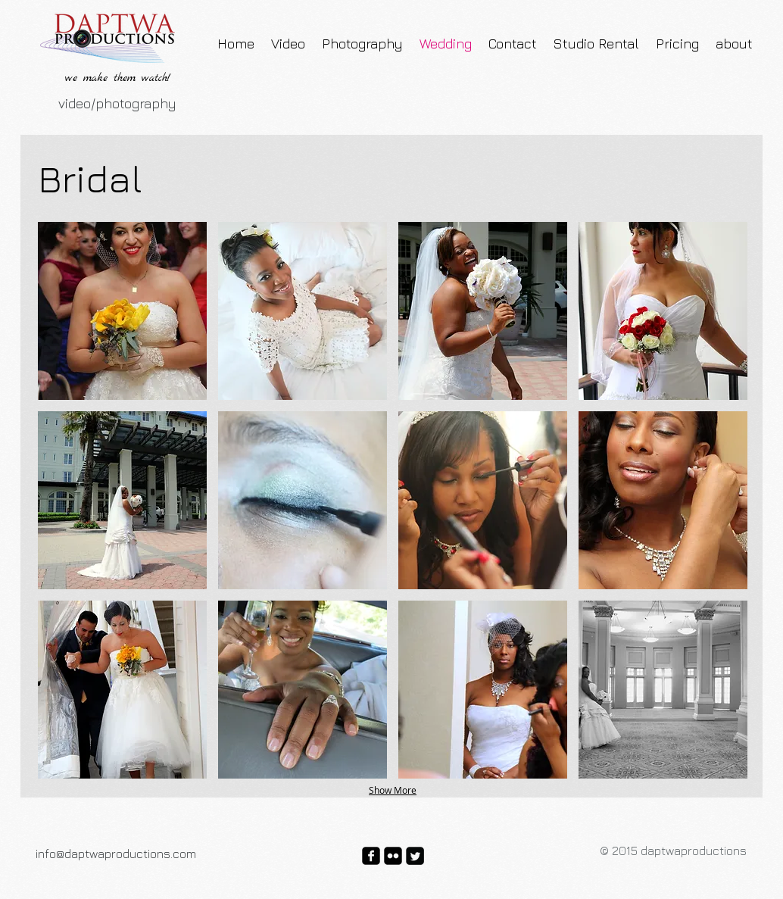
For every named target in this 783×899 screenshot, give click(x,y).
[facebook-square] (371, 856)
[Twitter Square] (415, 856)
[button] (122, 311)
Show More (392, 790)
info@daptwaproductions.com (116, 853)
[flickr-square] (393, 856)
